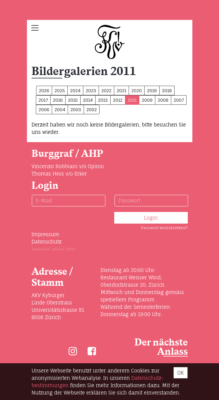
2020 (136, 90)
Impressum (45, 234)
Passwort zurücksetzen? (164, 227)
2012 (118, 100)
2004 (60, 109)
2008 (163, 100)
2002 (91, 109)
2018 (167, 90)
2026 (44, 90)
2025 (60, 90)
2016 (58, 100)
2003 (75, 109)
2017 (43, 100)
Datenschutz (47, 242)
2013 (103, 100)
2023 (91, 90)
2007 (179, 100)
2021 (121, 90)
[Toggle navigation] (35, 28)
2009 (147, 100)
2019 (152, 90)
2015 (73, 100)
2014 (88, 100)
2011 (132, 100)
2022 (106, 90)
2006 (44, 109)
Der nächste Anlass (161, 347)
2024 (75, 90)
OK (180, 373)
